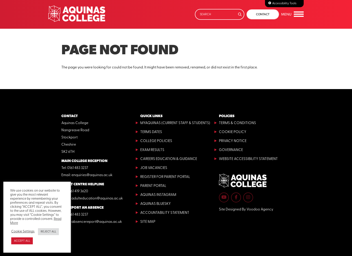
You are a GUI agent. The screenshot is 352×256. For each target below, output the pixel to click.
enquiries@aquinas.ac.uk (91, 175)
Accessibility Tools (284, 3)
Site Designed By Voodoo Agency (246, 209)
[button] (292, 14)
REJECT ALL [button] (48, 231)
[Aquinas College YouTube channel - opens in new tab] (224, 197)
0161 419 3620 (77, 191)
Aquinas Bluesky (155, 204)
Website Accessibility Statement (248, 159)
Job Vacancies (153, 168)
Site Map (147, 222)
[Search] (219, 14)
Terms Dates (151, 132)
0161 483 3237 (77, 168)
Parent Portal (153, 186)
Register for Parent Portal (165, 177)
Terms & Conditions (237, 123)
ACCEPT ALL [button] (22, 240)
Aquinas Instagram (158, 195)
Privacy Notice (233, 141)
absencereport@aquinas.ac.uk (96, 222)
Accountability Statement (164, 213)
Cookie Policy (232, 132)
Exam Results (152, 150)
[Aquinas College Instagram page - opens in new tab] (248, 197)
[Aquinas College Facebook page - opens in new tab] (236, 197)
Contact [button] (263, 14)
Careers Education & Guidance (168, 159)
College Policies (156, 141)
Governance (231, 150)
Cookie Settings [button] (23, 231)
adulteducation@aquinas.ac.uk (97, 198)
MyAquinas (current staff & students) (175, 123)
